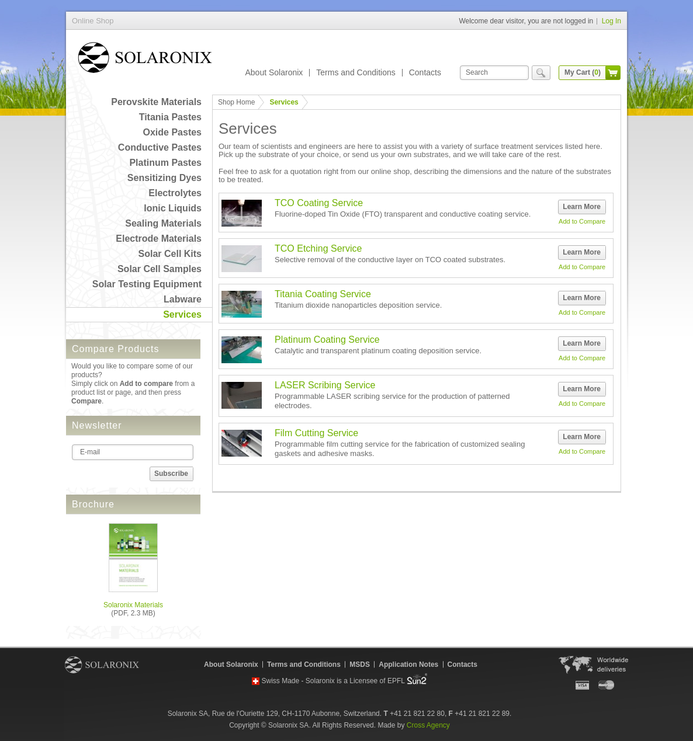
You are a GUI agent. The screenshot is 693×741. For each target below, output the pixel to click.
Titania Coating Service (323, 294)
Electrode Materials (159, 238)
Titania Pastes (170, 117)
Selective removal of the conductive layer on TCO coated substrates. (390, 259)
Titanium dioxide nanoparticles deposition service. (358, 305)
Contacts (425, 72)
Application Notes (408, 664)
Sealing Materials (163, 223)
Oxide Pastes (172, 132)
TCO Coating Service (319, 203)
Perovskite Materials (156, 102)
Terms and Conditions (355, 72)
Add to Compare (582, 221)
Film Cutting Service (316, 433)
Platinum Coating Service (327, 340)
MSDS (359, 664)
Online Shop (145, 60)
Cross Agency (428, 725)
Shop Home (236, 102)
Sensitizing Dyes (164, 178)
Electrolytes (175, 193)
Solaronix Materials (133, 605)
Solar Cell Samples (159, 269)
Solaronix (102, 664)
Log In (611, 21)
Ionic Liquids (173, 208)
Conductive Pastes (160, 147)
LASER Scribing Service (325, 385)
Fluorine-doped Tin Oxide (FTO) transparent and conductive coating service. (403, 214)
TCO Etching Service (318, 248)
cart (613, 72)
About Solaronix (274, 72)
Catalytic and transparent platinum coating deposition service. (378, 350)
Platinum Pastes (165, 163)
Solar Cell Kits (170, 254)
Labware (183, 299)
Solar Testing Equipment (147, 284)
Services (182, 314)
